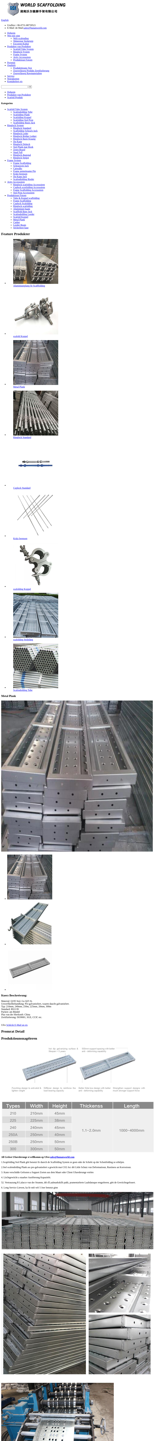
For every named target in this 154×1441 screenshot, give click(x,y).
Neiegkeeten (13, 78)
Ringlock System (21, 52)
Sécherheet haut (21, 227)
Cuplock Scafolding (22, 203)
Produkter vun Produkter (19, 46)
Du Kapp (17, 141)
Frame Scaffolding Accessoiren (28, 190)
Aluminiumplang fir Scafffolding (29, 285)
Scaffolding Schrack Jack (25, 131)
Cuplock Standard (21, 488)
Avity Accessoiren (22, 57)
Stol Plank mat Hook (23, 147)
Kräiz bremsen (20, 174)
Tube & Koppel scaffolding (26, 198)
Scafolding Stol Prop (23, 120)
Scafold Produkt (15, 97)
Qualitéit (11, 65)
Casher (16, 222)
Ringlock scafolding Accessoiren (29, 184)
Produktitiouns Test (22, 68)
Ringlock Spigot (21, 157)
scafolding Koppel (22, 589)
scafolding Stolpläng (23, 639)
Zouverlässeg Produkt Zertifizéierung (31, 70)
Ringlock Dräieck (21, 144)
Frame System (20, 54)
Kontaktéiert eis (15, 81)
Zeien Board (19, 149)
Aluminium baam (21, 209)
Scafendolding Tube (22, 112)
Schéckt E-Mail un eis (17, 1025)
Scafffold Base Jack (22, 211)
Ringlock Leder (20, 133)
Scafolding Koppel (22, 117)
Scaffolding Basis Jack (24, 122)
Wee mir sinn (13, 35)
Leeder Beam (19, 225)
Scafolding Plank (21, 114)
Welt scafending (21, 38)
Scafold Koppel (20, 217)
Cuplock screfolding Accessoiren (29, 187)
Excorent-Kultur (21, 43)
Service (10, 76)
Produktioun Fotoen (22, 60)
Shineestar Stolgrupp (23, 41)
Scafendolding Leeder (23, 214)
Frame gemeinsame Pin (24, 171)
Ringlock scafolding (23, 206)
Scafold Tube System (23, 49)
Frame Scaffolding (22, 163)
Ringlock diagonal (22, 155)
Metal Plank (19, 219)
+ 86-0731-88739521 (25, 25)
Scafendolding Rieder (23, 179)
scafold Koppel (20, 336)
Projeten (11, 62)
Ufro (3, 1025)
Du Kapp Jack (20, 176)
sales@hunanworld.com (35, 28)
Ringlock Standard (22, 128)
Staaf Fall (18, 152)
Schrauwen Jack (21, 166)
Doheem (11, 33)
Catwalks (17, 168)
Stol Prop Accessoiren (23, 192)
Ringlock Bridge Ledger (25, 136)
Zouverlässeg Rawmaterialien (27, 73)
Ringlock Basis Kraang (24, 139)
